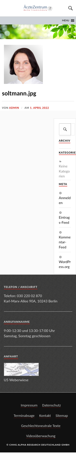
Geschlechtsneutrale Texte (40, 425)
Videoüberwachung (40, 436)
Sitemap (62, 415)
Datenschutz (51, 405)
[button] (65, 20)
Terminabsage (24, 415)
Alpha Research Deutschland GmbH (44, 444)
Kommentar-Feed (65, 242)
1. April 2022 (39, 107)
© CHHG (11, 444)
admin (14, 107)
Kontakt (45, 415)
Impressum (29, 405)
